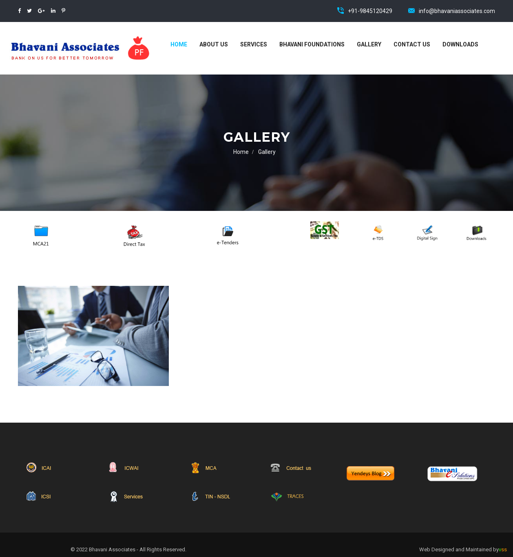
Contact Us (412, 44)
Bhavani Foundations (312, 44)
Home (178, 44)
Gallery (369, 44)
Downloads (460, 44)
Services (253, 44)
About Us (213, 44)
